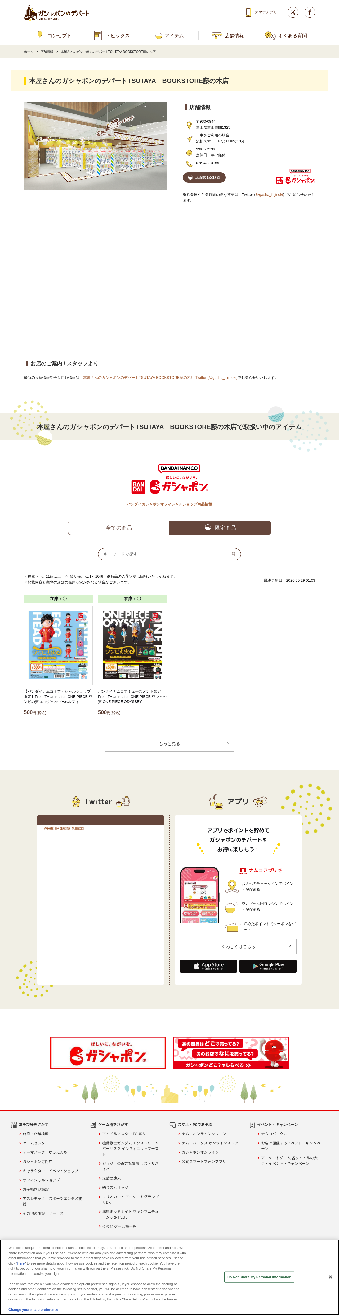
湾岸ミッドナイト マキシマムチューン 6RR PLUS (130, 1214)
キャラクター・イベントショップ (50, 1170)
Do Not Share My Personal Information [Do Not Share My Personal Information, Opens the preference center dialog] (259, 1277)
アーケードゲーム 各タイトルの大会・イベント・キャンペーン (289, 1160)
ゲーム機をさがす (113, 1124)
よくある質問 (292, 35)
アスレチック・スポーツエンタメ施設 (52, 1201)
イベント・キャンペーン (277, 1124)
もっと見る (169, 743)
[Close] (330, 1277)
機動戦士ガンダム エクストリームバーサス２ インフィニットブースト (130, 1148)
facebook (310, 12)
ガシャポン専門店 (37, 1161)
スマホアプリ (266, 12)
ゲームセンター (36, 1143)
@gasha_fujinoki (269, 194)
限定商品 (225, 528)
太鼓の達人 (111, 1178)
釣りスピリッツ (115, 1187)
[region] (169, 1277)
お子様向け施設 (36, 1189)
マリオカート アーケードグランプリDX (130, 1199)
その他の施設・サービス (43, 1213)
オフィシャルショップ (41, 1180)
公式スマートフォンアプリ (204, 1161)
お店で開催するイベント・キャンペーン (290, 1145)
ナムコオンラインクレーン (204, 1133)
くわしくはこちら (238, 946)
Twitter (293, 12)
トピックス (118, 35)
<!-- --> (169, 276)
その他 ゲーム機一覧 (119, 1226)
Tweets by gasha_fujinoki (63, 828)
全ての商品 (119, 528)
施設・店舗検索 (36, 1133)
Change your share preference (33, 1310)
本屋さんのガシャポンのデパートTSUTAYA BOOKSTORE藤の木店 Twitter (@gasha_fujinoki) (160, 377)
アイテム (174, 35)
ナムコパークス (274, 1133)
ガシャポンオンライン (200, 1152)
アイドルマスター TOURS (123, 1133)
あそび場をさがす (33, 1124)
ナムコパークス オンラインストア (210, 1143)
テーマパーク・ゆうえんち (45, 1152)
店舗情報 (234, 35)
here (21, 1263)
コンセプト (60, 35)
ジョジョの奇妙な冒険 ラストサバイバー (130, 1166)
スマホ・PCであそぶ (195, 1124)
